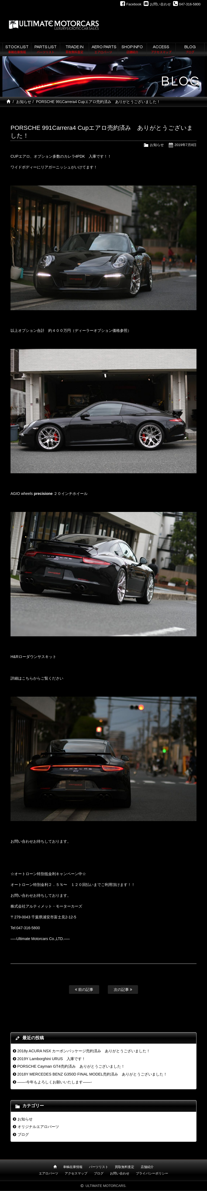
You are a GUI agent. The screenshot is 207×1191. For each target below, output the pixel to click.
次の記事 (123, 989)
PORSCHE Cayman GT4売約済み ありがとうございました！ (71, 1066)
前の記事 (84, 989)
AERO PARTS (104, 50)
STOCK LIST (17, 50)
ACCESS (161, 50)
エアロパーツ (48, 1173)
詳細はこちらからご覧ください (37, 678)
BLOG (190, 50)
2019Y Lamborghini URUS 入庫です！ (51, 1059)
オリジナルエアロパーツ (38, 1126)
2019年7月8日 (185, 145)
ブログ (23, 1134)
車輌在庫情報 (72, 1167)
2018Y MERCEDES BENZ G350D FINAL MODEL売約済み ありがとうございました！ (92, 1074)
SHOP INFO (132, 50)
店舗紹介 (147, 1167)
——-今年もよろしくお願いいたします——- (54, 1082)
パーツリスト (98, 1167)
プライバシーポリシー (152, 1173)
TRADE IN (74, 50)
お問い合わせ (119, 1173)
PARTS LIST (45, 50)
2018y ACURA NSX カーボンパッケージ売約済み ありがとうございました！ (83, 1051)
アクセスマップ (76, 1173)
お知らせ (23, 102)
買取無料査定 (124, 1167)
